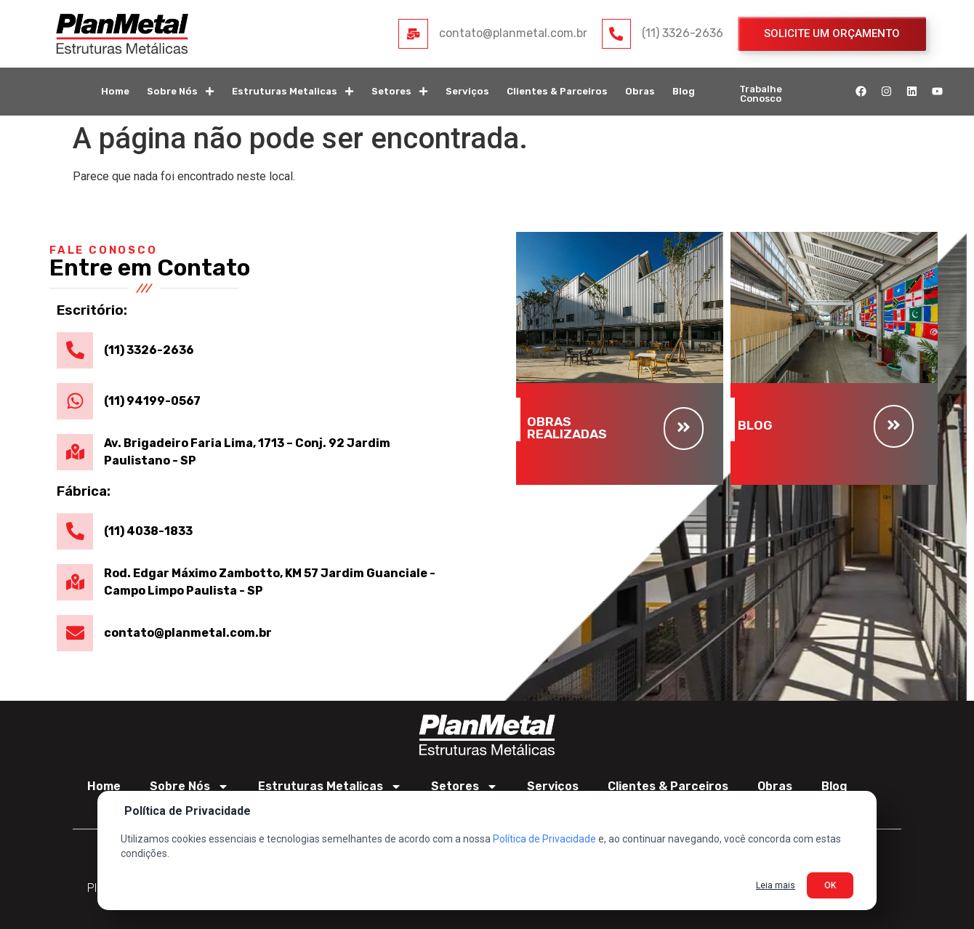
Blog (683, 91)
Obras (640, 91)
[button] (720, 494)
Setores (399, 91)
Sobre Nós (180, 91)
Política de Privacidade (544, 839)
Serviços (467, 91)
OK (830, 885)
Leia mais (775, 885)
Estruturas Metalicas (293, 91)
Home (115, 91)
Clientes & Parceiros (557, 91)
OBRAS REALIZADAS (567, 428)
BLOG (755, 425)
